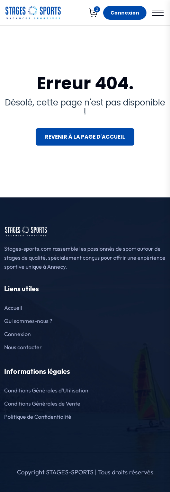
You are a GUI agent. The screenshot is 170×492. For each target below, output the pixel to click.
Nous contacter (23, 347)
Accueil (13, 307)
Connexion (124, 12)
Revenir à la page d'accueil (85, 136)
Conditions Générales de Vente (42, 403)
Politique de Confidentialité (37, 416)
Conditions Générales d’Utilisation (46, 390)
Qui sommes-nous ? (28, 320)
